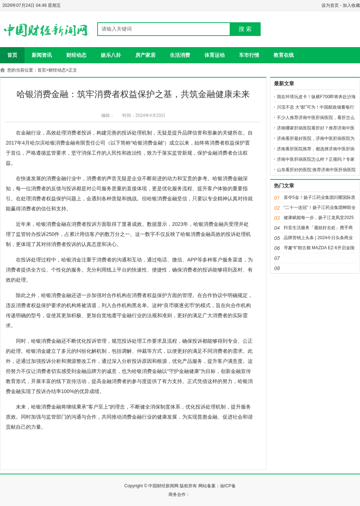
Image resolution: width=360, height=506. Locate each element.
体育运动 (214, 55)
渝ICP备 (228, 485)
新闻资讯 (42, 55)
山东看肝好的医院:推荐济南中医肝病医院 (316, 169)
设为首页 (330, 5)
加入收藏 (351, 5)
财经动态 (76, 55)
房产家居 (145, 55)
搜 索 (245, 29)
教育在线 (284, 55)
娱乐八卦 (111, 55)
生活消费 (180, 55)
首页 (12, 55)
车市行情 (249, 55)
